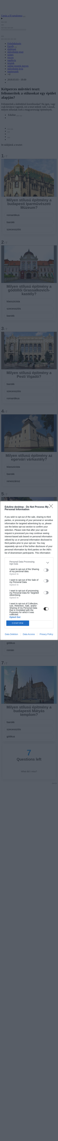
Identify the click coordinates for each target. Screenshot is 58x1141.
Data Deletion (11, 634)
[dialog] (29, 570)
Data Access (29, 634)
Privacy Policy (46, 634)
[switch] (46, 570)
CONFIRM (18, 623)
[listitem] (29, 563)
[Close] (52, 507)
